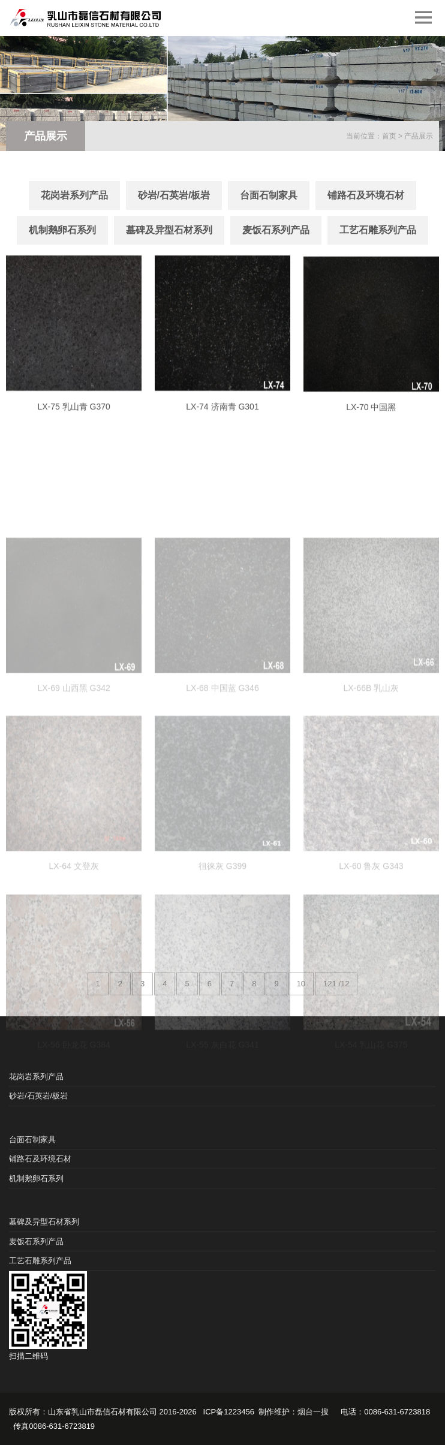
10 (301, 983)
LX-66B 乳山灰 (371, 737)
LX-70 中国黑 (371, 420)
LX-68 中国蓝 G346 (222, 737)
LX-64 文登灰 (73, 915)
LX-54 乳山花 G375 (371, 1093)
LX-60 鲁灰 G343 (371, 915)
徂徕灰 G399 (222, 915)
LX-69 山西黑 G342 (73, 737)
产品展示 (418, 136)
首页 (389, 136)
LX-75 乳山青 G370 (73, 418)
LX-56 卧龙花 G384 (73, 1093)
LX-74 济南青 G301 (222, 418)
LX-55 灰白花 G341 (222, 1093)
